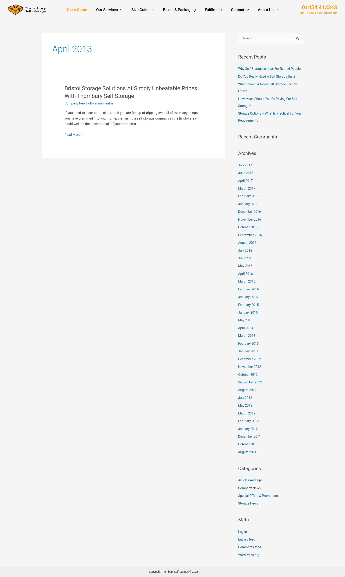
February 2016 (249, 294)
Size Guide (144, 10)
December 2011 (250, 438)
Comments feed (250, 547)
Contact (237, 10)
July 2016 (245, 256)
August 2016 (247, 248)
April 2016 (245, 279)
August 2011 (247, 453)
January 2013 (248, 355)
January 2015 (248, 317)
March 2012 (247, 416)
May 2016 (245, 271)
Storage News (248, 504)
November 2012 (250, 370)
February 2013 (249, 347)
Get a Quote (81, 10)
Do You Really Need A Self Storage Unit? (268, 85)
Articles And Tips (251, 482)
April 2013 (245, 332)
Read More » (74, 136)
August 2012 (247, 393)
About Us (264, 10)
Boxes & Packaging (179, 10)
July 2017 (245, 172)
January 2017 (248, 210)
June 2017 (246, 180)
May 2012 (245, 408)
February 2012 (249, 423)
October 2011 (248, 446)
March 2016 (247, 286)
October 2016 (248, 233)
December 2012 (250, 362)
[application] (123, 10)
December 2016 (250, 218)
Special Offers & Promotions (259, 497)
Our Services (112, 10)
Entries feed (247, 540)
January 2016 (248, 301)
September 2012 (250, 385)
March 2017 (247, 195)
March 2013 (247, 339)
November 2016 (250, 226)
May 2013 (245, 324)
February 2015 (249, 309)
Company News (76, 105)
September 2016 (250, 241)
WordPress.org (249, 555)
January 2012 (248, 431)
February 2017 (249, 203)
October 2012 (248, 378)
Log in (242, 532)
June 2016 (246, 264)
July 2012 (245, 400)
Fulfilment (211, 10)
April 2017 (245, 188)
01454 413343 (319, 8)
